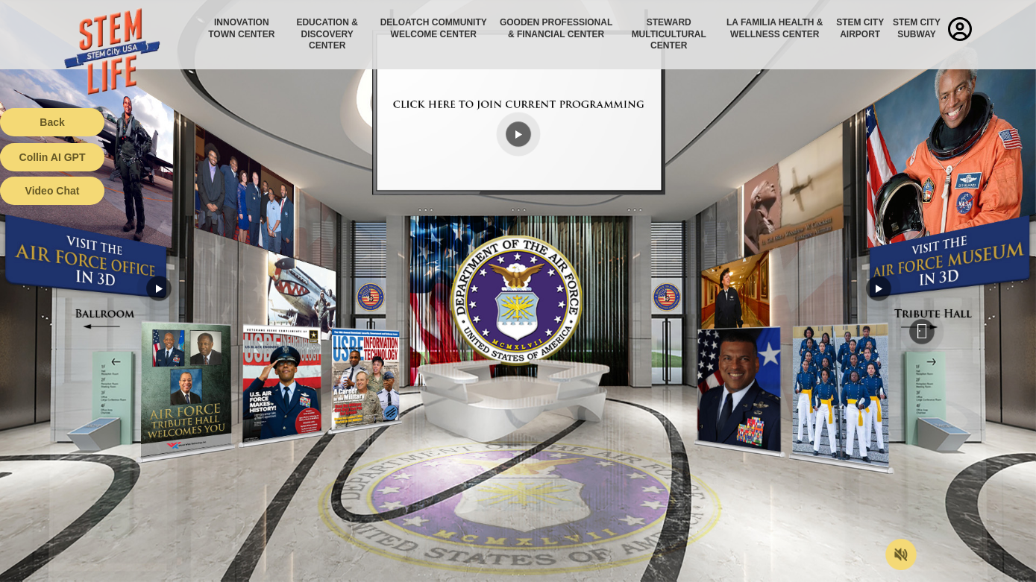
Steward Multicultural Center (669, 34)
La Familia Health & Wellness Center (774, 28)
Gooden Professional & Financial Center (556, 28)
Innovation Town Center (241, 28)
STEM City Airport (860, 28)
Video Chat (52, 191)
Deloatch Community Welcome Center (433, 28)
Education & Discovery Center (326, 34)
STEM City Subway (917, 28)
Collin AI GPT (52, 157)
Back (52, 122)
